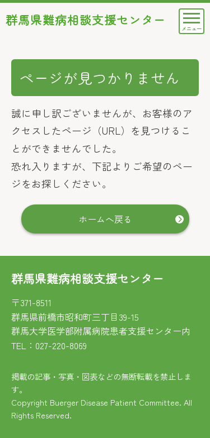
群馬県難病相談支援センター (86, 20)
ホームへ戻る (105, 219)
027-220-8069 (61, 345)
